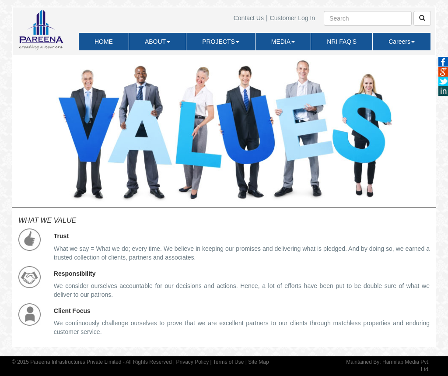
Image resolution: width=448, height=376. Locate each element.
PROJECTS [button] (220, 41)
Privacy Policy (192, 362)
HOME (103, 41)
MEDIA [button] (283, 41)
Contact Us (249, 17)
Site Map (258, 362)
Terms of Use (228, 362)
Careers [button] (401, 41)
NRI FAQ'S (342, 41)
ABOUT (157, 41)
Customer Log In (292, 17)
